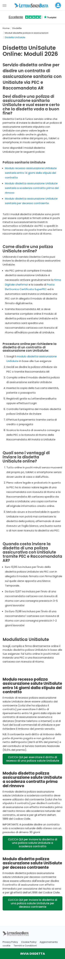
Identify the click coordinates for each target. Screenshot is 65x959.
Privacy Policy (10, 942)
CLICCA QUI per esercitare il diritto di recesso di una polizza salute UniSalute (32, 758)
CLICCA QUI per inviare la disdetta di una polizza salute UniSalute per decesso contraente (32, 903)
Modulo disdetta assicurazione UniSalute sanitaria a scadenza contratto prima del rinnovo (32, 188)
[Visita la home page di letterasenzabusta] (32, 5)
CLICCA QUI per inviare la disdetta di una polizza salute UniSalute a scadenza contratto (32, 843)
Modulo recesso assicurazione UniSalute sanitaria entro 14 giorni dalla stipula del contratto (31, 172)
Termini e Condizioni (25, 945)
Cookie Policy (28, 942)
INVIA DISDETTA (32, 953)
